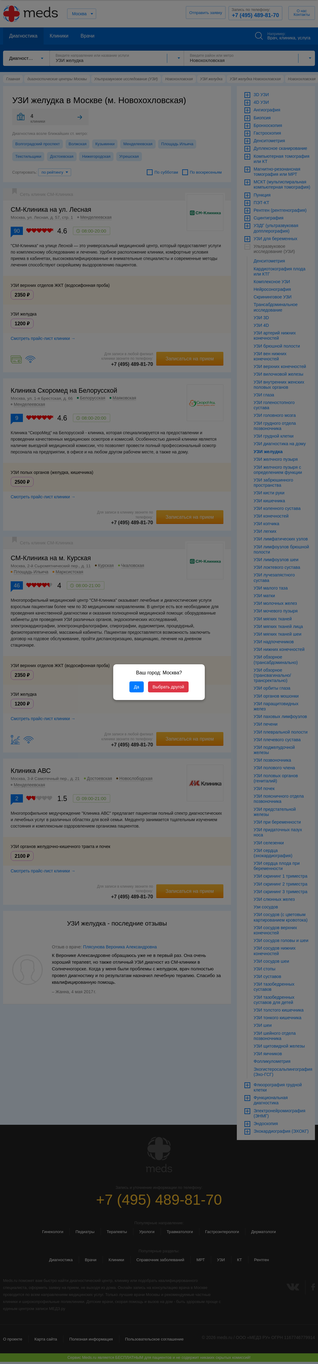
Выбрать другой (168, 686)
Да (136, 686)
